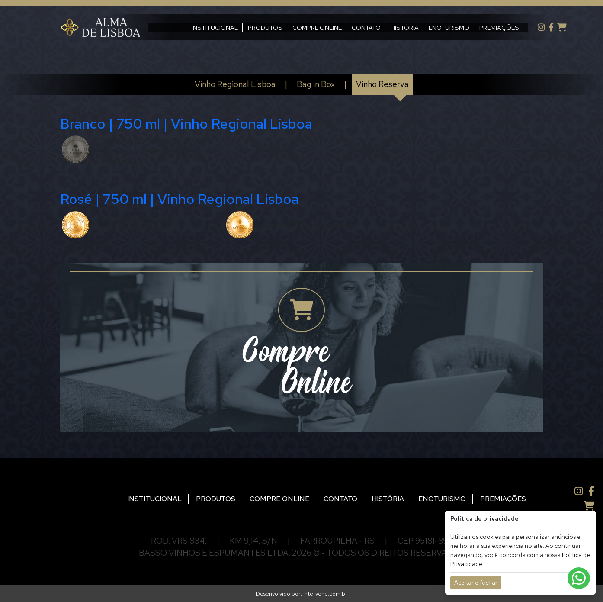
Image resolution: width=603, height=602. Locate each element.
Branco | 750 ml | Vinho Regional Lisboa (186, 123)
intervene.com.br (325, 593)
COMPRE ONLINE (296, 27)
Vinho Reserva (382, 84)
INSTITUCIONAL (194, 27)
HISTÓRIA (384, 27)
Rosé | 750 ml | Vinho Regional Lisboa (179, 199)
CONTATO (345, 27)
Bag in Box (316, 84)
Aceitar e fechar (475, 582)
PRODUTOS (244, 27)
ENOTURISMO (428, 27)
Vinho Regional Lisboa (235, 84)
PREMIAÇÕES (478, 27)
